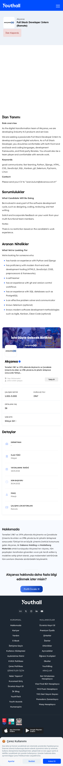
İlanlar (47, 640)
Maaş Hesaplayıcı (47, 704)
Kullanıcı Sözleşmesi (15, 651)
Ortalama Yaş (11, 404)
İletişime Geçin (16, 646)
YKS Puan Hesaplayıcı (47, 689)
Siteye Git (10, 421)
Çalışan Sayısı (11, 392)
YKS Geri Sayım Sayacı (47, 694)
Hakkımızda (15, 625)
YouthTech (16, 696)
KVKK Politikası (15, 661)
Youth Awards (15, 701)
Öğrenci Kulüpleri (47, 656)
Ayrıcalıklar (47, 651)
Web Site (8, 417)
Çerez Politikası (16, 666)
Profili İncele (31, 589)
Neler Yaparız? (16, 676)
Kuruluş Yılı (39, 392)
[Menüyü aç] (58, 6)
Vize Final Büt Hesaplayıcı (47, 684)
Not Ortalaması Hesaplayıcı (47, 677)
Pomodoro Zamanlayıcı (47, 699)
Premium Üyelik (47, 630)
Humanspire (15, 707)
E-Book (15, 640)
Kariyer (15, 630)
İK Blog (15, 691)
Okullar (47, 661)
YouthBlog (47, 666)
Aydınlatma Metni (15, 656)
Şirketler (47, 635)
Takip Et (51, 379)
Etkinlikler (47, 646)
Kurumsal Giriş (16, 681)
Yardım (15, 635)
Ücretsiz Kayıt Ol (47, 625)
